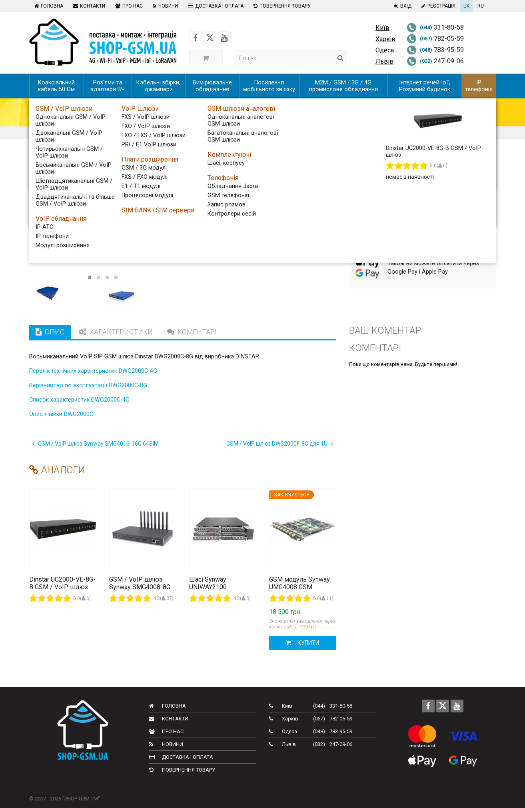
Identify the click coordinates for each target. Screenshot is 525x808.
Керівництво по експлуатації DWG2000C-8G (88, 385)
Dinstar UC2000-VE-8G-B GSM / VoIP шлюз (62, 583)
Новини (164, 6)
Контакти (88, 6)
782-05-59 (435, 39)
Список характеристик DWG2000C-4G (79, 399)
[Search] (340, 58)
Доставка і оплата (215, 6)
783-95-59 (435, 50)
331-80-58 (435, 27)
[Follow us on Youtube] (224, 37)
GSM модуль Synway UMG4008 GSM (299, 583)
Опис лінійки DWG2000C (61, 414)
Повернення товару (281, 6)
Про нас (128, 6)
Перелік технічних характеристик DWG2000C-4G (93, 371)
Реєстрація (437, 6)
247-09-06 (435, 61)
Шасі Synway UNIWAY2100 (208, 583)
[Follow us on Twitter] (210, 37)
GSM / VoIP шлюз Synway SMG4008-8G (139, 583)
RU (480, 6)
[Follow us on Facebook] (195, 37)
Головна (47, 6)
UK (466, 6)
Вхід (401, 6)
